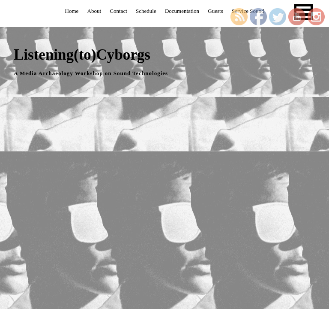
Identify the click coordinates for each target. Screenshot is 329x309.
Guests (215, 11)
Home (72, 11)
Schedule (146, 11)
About (94, 11)
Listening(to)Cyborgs (82, 54)
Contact (118, 11)
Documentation (182, 11)
